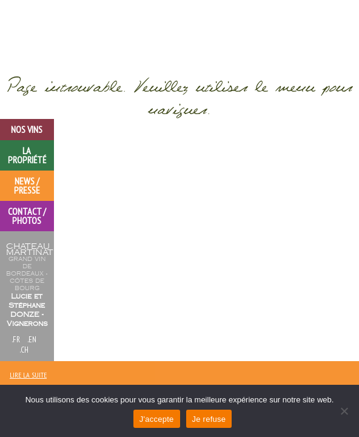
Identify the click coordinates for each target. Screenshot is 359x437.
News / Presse (27, 185)
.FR (16, 339)
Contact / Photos (27, 215)
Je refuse (209, 419)
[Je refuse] (344, 411)
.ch (24, 350)
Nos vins (26, 129)
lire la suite (28, 374)
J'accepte (156, 419)
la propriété (27, 155)
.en (32, 339)
